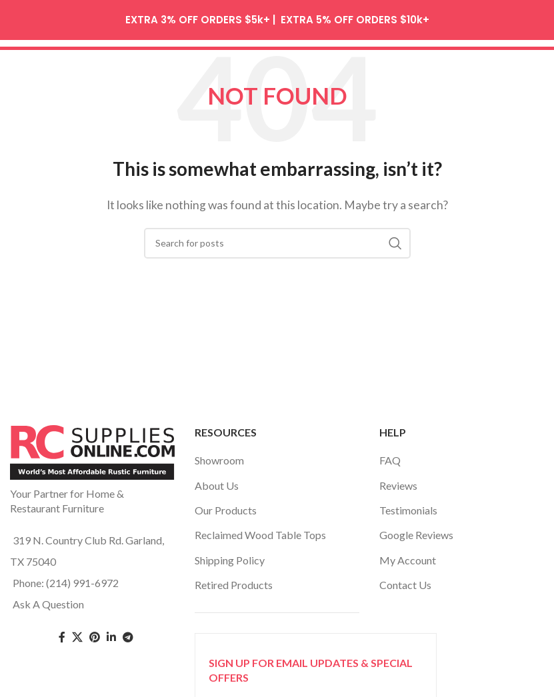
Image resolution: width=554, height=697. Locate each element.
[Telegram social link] (128, 633)
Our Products (226, 505)
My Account (407, 555)
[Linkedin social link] (111, 633)
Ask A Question (48, 599)
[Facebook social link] (62, 633)
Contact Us (405, 580)
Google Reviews (416, 530)
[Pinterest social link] (94, 633)
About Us (217, 480)
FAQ (390, 456)
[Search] (277, 238)
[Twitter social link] (77, 633)
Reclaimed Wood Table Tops (260, 530)
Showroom (219, 456)
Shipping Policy (230, 555)
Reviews (398, 480)
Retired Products (234, 580)
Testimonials (408, 505)
